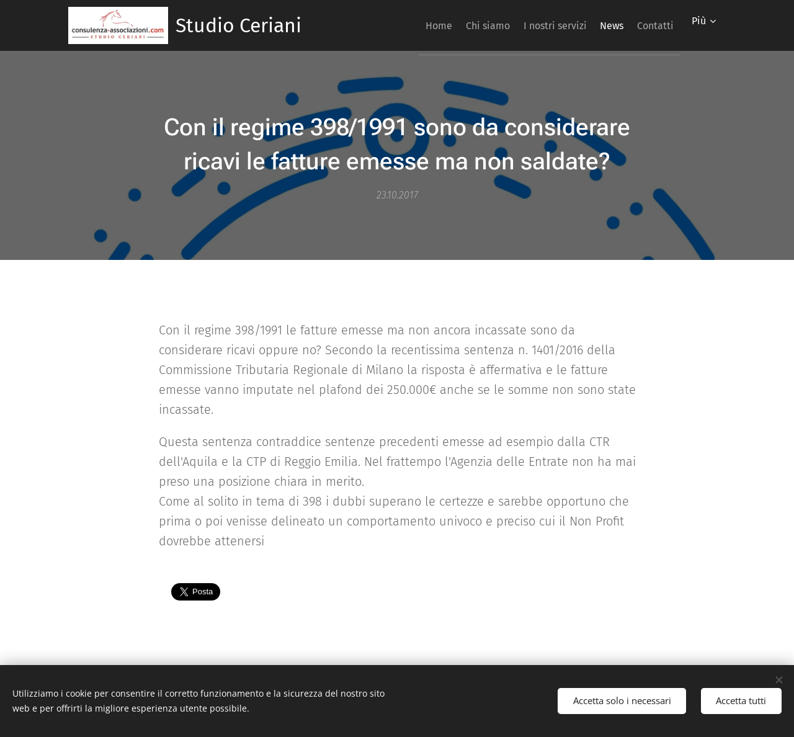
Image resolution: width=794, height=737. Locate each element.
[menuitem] (399, 25)
